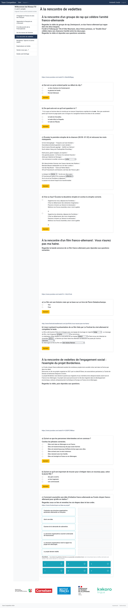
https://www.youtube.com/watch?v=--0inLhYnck (57, 294)
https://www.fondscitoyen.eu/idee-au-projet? (56, 505)
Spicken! (45, 97)
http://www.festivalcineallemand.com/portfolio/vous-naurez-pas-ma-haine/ (65, 323)
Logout (123, 2)
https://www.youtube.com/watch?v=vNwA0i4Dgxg (58, 77)
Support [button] (25, 2)
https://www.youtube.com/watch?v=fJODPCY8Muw (58, 430)
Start (19, 2)
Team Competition (8, 2)
